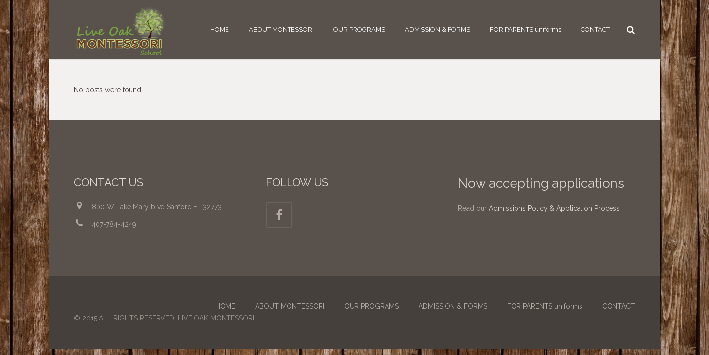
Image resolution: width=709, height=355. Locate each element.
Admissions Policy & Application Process (554, 208)
